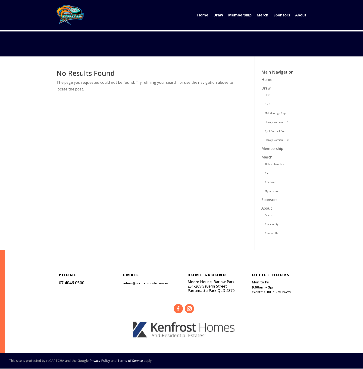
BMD (267, 104)
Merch (262, 15)
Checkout (270, 182)
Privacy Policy (100, 360)
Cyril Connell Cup (275, 131)
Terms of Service (130, 360)
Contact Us (271, 233)
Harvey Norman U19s (277, 122)
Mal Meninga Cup (275, 113)
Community (271, 224)
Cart (267, 173)
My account (272, 191)
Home (202, 15)
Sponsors (281, 15)
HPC (267, 95)
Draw (218, 15)
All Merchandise (274, 164)
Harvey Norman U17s (277, 140)
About (301, 15)
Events (269, 215)
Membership (240, 15)
